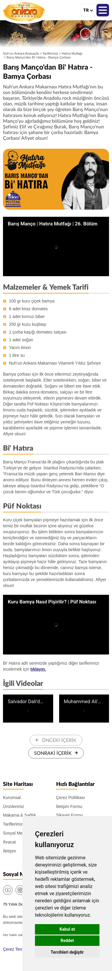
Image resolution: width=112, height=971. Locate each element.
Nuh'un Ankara (24, 11)
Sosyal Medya (16, 833)
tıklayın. (38, 669)
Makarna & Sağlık (19, 815)
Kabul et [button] (67, 929)
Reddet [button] (67, 940)
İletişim (9, 851)
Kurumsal (12, 797)
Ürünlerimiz (13, 806)
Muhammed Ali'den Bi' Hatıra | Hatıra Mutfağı (83, 701)
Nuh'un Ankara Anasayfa (21, 53)
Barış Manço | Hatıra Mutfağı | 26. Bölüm (52, 224)
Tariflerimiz (50, 53)
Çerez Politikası (70, 797)
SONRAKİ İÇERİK (53, 753)
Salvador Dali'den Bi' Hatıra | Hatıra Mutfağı (26, 701)
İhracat (9, 842)
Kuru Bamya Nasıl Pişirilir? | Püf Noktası (52, 602)
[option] (56, 179)
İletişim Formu (69, 806)
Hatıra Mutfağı (72, 53)
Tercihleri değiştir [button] (67, 952)
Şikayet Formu (69, 815)
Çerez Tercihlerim (19, 949)
